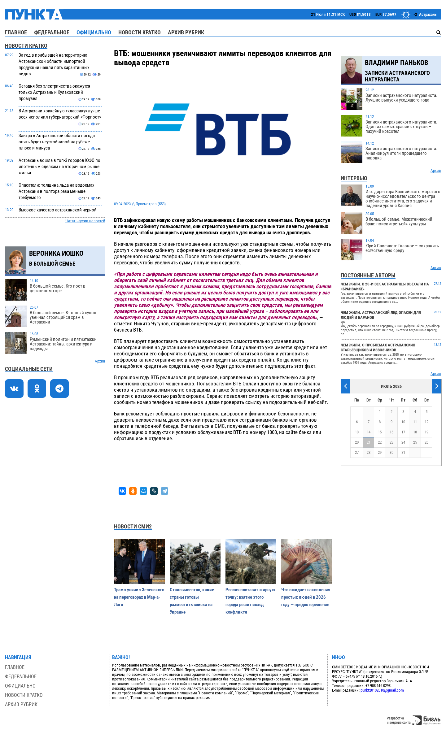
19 (426, 432)
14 (368, 432)
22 (380, 442)
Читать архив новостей (85, 221)
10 (403, 421)
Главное (16, 32)
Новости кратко (139, 32)
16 (391, 432)
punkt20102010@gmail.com (382, 690)
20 (357, 442)
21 (368, 442)
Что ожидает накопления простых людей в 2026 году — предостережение (305, 597)
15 (380, 432)
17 (403, 432)
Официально (94, 32)
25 (415, 442)
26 (426, 442)
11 (415, 421)
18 (415, 432)
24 (403, 442)
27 (357, 452)
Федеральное (51, 32)
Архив (100, 361)
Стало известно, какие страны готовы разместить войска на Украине (192, 601)
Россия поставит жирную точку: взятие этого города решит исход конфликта (250, 601)
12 (426, 421)
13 (357, 432)
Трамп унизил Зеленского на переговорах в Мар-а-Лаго (139, 597)
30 (391, 452)
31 (403, 452)
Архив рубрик (186, 32)
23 (391, 442)
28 (368, 452)
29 (380, 452)
